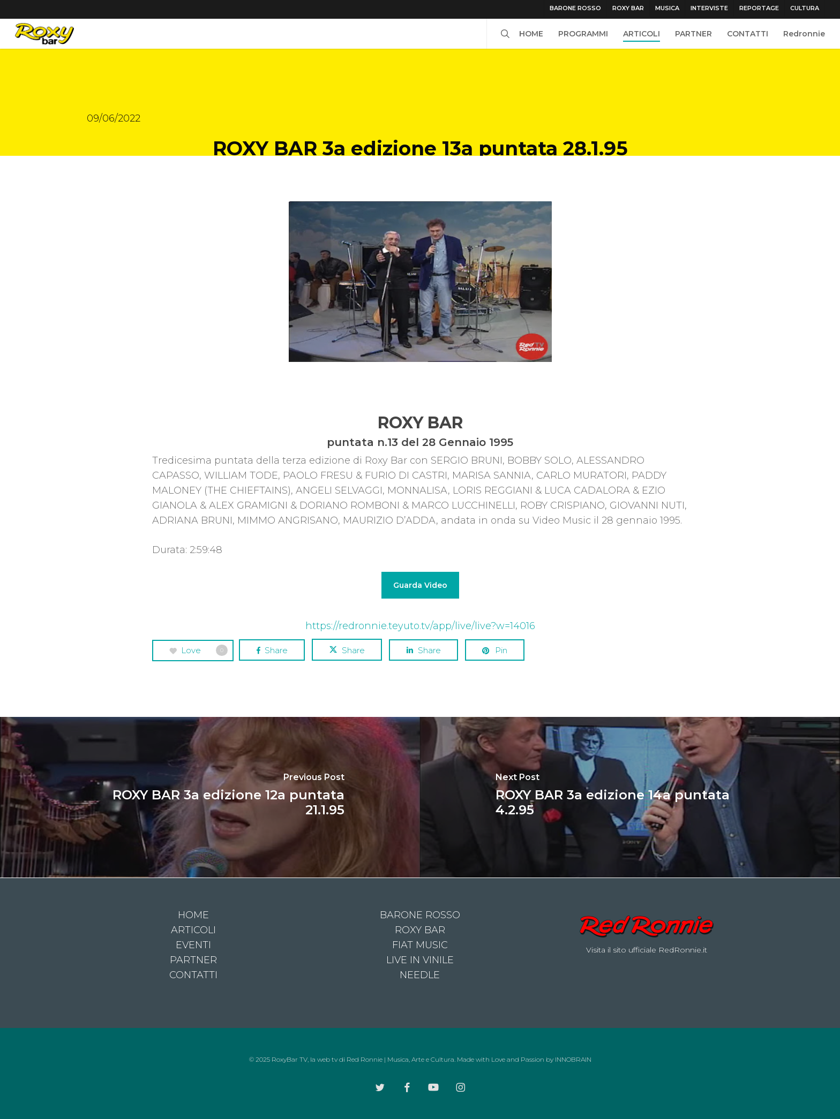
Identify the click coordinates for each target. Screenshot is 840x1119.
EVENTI (193, 945)
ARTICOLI (193, 930)
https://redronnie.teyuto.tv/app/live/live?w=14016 (420, 626)
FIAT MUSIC (420, 945)
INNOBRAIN (573, 1059)
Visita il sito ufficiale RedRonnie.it (646, 950)
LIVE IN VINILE (420, 960)
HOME (193, 915)
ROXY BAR (420, 930)
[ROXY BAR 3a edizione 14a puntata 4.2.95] (630, 797)
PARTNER (193, 960)
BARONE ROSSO (420, 915)
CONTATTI (193, 975)
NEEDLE (420, 975)
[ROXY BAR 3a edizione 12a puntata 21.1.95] (210, 797)
